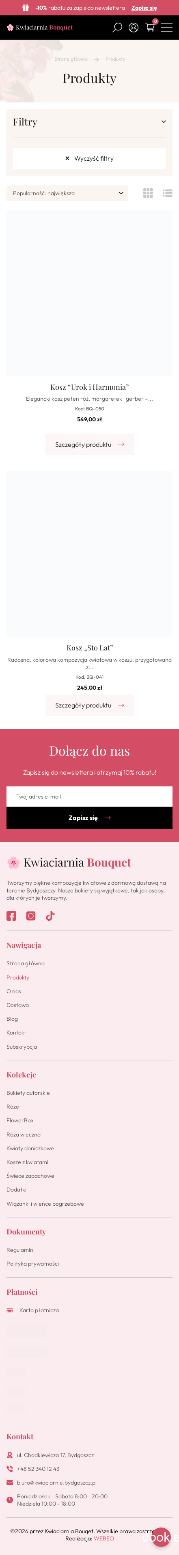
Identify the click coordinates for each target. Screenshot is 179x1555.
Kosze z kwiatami (27, 1162)
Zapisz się (144, 7)
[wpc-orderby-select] (67, 193)
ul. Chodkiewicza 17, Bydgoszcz (55, 1455)
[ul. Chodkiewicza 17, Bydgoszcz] (9, 1455)
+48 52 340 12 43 (38, 1468)
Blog (12, 1018)
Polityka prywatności (32, 1263)
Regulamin (19, 1249)
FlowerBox (20, 1120)
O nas (13, 991)
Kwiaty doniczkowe (30, 1148)
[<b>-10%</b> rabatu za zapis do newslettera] (25, 7)
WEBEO (104, 1538)
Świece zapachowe (30, 1175)
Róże (12, 1106)
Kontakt (16, 1032)
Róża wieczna (23, 1134)
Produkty (17, 977)
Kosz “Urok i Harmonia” (89, 387)
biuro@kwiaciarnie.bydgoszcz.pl (57, 1482)
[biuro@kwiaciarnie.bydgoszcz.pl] (9, 1482)
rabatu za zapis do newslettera (80, 7)
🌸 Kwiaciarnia (39, 27)
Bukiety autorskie (28, 1092)
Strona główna (71, 59)
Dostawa (17, 1005)
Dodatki (16, 1189)
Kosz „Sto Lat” (90, 647)
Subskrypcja (21, 1046)
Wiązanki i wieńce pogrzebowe (45, 1203)
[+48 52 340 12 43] (9, 1469)
